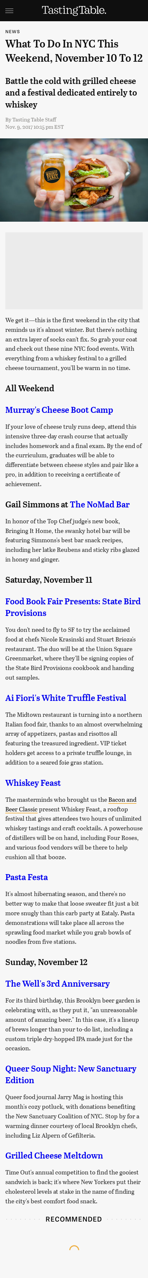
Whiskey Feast (33, 783)
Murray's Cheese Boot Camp (59, 410)
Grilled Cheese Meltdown (54, 1156)
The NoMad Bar (100, 504)
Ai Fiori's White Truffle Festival (65, 698)
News (12, 31)
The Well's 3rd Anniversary (57, 984)
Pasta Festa (26, 877)
